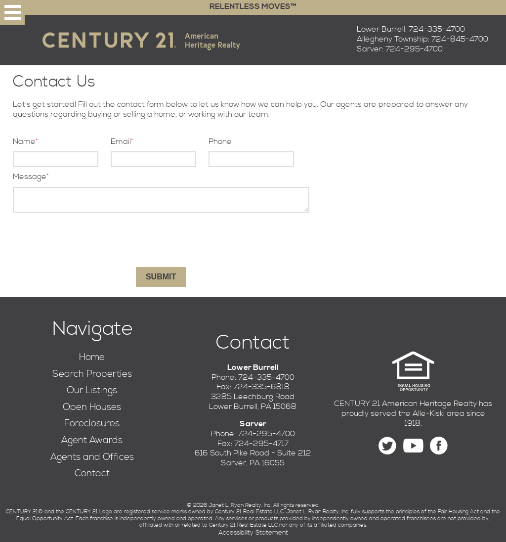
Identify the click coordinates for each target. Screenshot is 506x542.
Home (92, 357)
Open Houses (92, 407)
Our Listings (92, 390)
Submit (161, 276)
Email (121, 141)
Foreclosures (92, 423)
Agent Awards (92, 440)
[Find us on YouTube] (413, 445)
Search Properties (92, 374)
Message (29, 176)
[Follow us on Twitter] (387, 445)
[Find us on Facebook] (439, 445)
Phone (220, 141)
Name (24, 141)
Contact (92, 473)
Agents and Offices (92, 457)
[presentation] (161, 240)
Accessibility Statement (253, 533)
